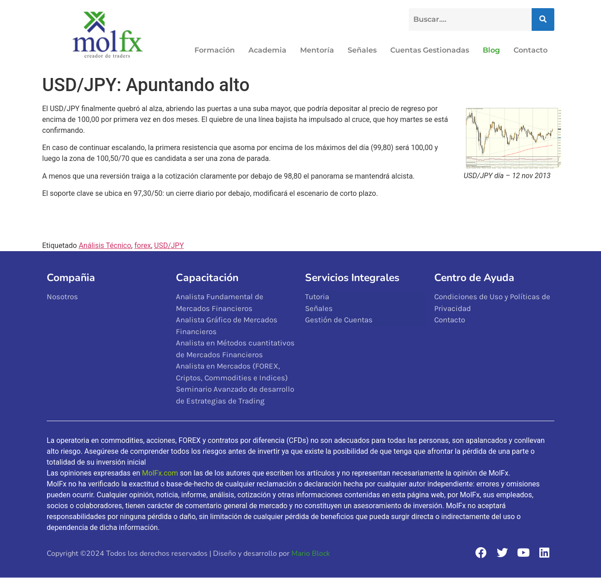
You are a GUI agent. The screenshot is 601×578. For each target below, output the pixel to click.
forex (142, 245)
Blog (491, 50)
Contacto (531, 50)
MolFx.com (160, 473)
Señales (362, 50)
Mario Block (310, 554)
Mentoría (317, 50)
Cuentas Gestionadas (429, 50)
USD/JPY (169, 245)
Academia (267, 50)
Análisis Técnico (105, 245)
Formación (214, 50)
